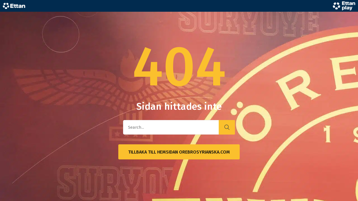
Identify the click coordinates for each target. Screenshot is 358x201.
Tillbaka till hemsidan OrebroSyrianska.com (179, 152)
